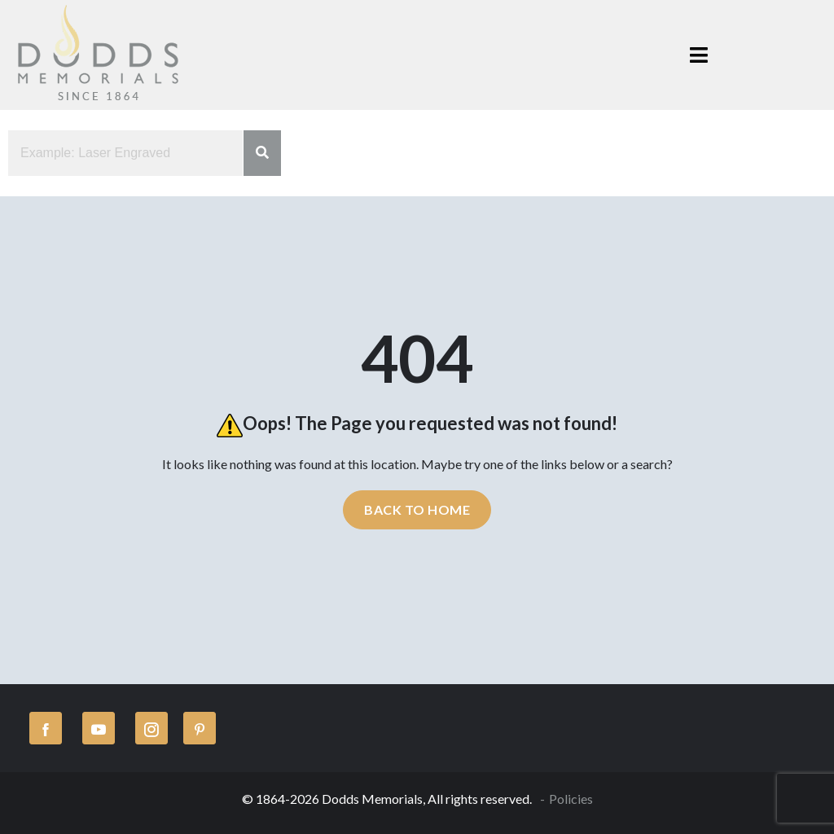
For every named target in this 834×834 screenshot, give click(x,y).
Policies (571, 798)
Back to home (417, 509)
